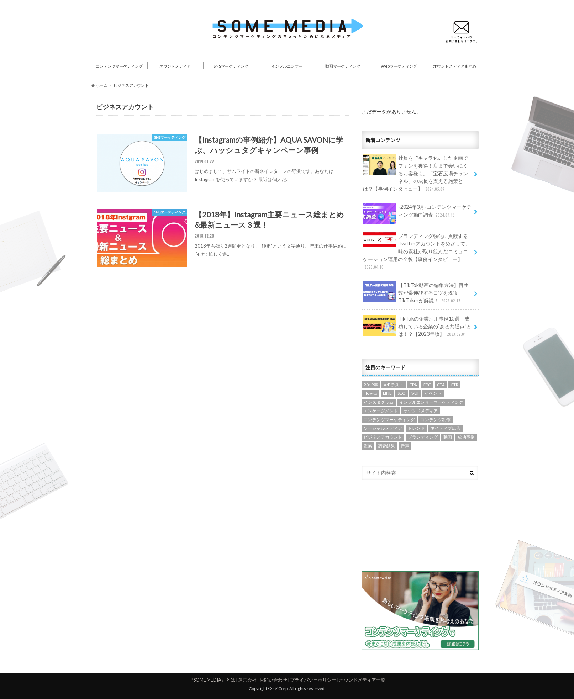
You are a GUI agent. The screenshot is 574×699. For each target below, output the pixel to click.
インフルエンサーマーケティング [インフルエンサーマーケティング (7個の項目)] (431, 402)
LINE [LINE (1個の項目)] (387, 393)
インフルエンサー (287, 66)
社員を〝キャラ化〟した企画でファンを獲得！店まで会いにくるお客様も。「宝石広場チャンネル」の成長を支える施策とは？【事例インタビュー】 (415, 173)
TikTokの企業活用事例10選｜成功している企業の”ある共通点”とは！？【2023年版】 (417, 326)
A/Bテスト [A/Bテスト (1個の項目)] (394, 384)
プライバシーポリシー (313, 680)
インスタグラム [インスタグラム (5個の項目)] (379, 402)
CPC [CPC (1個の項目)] (427, 384)
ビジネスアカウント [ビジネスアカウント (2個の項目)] (383, 437)
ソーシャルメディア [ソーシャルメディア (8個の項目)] (383, 428)
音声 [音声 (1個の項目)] (405, 446)
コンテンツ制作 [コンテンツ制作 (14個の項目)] (436, 419)
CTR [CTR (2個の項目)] (454, 384)
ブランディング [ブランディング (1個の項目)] (423, 437)
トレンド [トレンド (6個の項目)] (416, 428)
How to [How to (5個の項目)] (370, 393)
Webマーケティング (398, 66)
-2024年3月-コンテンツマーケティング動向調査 (417, 213)
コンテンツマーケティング (119, 66)
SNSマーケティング (231, 66)
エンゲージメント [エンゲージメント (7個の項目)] (381, 410)
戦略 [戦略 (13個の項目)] (368, 446)
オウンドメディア (175, 66)
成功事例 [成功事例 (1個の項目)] (466, 437)
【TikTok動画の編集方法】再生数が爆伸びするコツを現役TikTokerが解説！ (416, 293)
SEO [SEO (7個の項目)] (401, 393)
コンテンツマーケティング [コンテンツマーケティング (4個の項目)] (389, 419)
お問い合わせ (273, 680)
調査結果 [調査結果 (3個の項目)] (386, 446)
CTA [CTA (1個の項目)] (441, 384)
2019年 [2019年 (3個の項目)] (371, 384)
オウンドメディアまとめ (454, 66)
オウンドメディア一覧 (362, 680)
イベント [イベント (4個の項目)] (433, 393)
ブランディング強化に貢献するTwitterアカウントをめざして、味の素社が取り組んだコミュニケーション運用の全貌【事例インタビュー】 (416, 251)
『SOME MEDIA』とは (212, 680)
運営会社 (247, 680)
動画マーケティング (343, 66)
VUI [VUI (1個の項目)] (414, 393)
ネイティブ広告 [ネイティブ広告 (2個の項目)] (445, 428)
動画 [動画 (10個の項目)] (447, 437)
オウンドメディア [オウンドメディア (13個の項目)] (421, 410)
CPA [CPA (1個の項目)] (413, 384)
